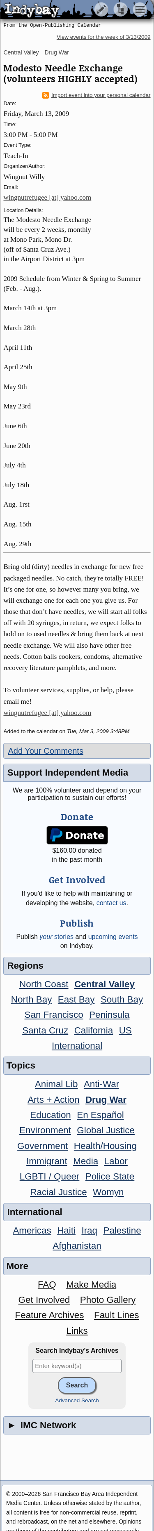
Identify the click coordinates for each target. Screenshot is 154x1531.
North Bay (31, 999)
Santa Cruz (45, 1030)
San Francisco (54, 1015)
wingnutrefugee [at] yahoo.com (47, 197)
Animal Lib (56, 1084)
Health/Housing (105, 1146)
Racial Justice (58, 1192)
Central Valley (21, 52)
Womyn (108, 1192)
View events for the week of (104, 37)
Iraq (89, 1230)
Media (85, 1161)
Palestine (122, 1230)
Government (42, 1146)
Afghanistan (77, 1246)
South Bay (122, 999)
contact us (111, 902)
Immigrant (46, 1161)
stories (56, 936)
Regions (25, 965)
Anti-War (101, 1084)
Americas (32, 1230)
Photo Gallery (108, 1300)
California (93, 1030)
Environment (45, 1130)
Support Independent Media (67, 772)
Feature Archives (49, 1315)
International (77, 1045)
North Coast (43, 984)
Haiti (66, 1230)
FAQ (47, 1284)
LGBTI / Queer (50, 1176)
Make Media (91, 1284)
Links (76, 1331)
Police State (110, 1176)
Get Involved (44, 1300)
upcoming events (113, 936)
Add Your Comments (45, 750)
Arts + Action (53, 1100)
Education (50, 1115)
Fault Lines (116, 1315)
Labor (116, 1161)
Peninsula (109, 1015)
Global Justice (106, 1130)
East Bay (76, 999)
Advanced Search (77, 1400)
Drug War (56, 52)
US (125, 1030)
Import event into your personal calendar (96, 95)
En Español (100, 1115)
